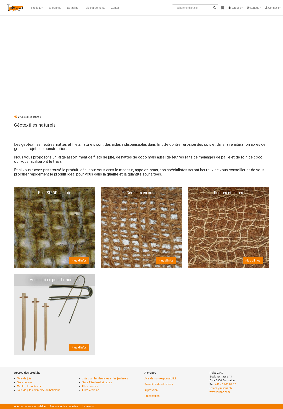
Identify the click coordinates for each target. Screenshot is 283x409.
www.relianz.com (220, 392)
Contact (115, 7)
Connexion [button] (273, 7)
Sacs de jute (24, 382)
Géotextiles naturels (29, 386)
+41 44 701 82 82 (225, 384)
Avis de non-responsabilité (160, 378)
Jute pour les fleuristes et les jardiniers (105, 378)
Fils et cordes (90, 386)
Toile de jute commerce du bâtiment (38, 390)
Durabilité (72, 7)
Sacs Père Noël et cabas (97, 382)
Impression (151, 390)
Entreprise (55, 7)
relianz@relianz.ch (221, 388)
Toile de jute (24, 378)
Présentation (152, 395)
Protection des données (158, 384)
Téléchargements (94, 7)
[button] (235, 7)
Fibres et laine (90, 390)
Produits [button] (37, 7)
